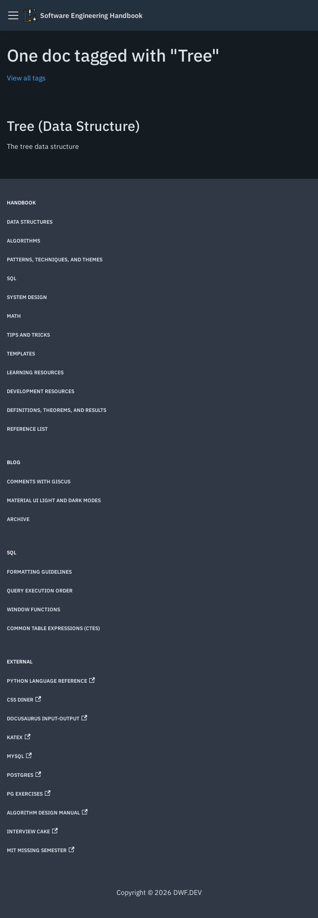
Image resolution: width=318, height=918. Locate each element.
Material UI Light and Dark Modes (54, 500)
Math (14, 316)
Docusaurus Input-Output (47, 718)
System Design (27, 297)
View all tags (26, 78)
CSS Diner (24, 699)
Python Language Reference (51, 680)
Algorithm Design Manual (47, 812)
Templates (21, 353)
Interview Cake (32, 831)
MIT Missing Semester (40, 850)
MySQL (19, 756)
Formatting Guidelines (39, 572)
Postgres (24, 775)
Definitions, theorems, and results (56, 410)
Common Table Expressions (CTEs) (53, 628)
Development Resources (40, 391)
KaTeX (18, 737)
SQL (11, 278)
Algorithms (23, 240)
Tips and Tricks (28, 335)
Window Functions (33, 609)
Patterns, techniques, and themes (54, 259)
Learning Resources (35, 372)
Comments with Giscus (38, 481)
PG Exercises (28, 793)
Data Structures (30, 222)
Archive (18, 519)
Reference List (27, 429)
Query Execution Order (40, 590)
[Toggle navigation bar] (13, 15)
